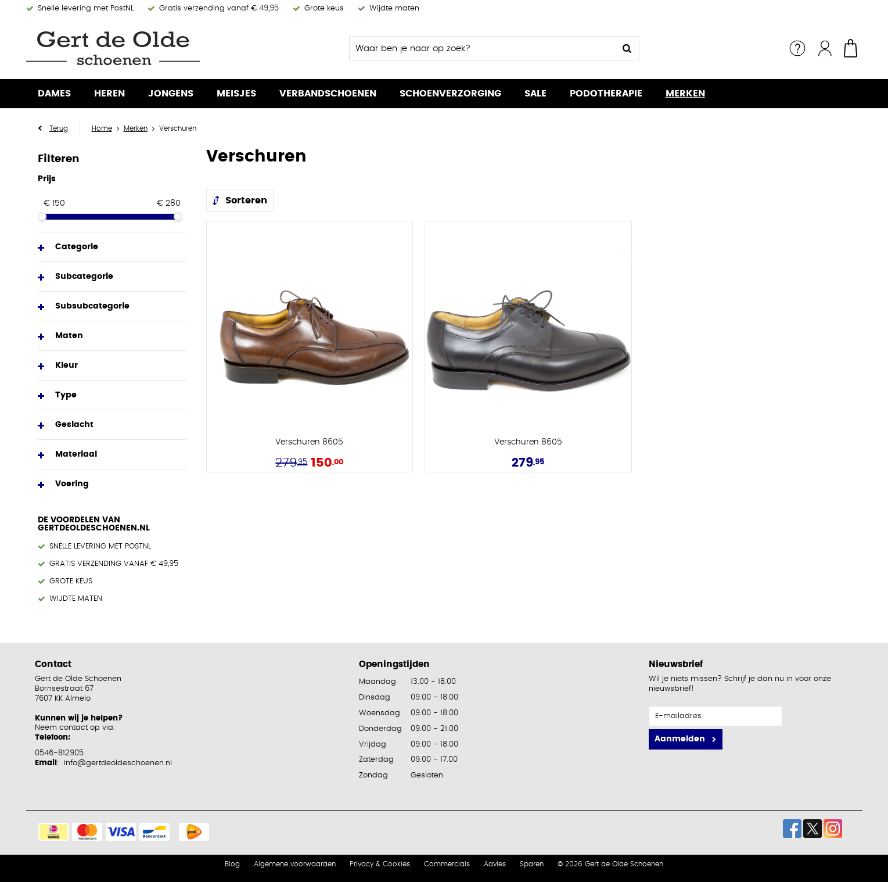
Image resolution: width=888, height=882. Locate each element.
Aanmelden (680, 739)
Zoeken (627, 48)
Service (797, 48)
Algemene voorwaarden (295, 864)
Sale (535, 93)
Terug (58, 128)
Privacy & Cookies (380, 864)
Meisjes (236, 93)
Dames (54, 93)
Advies (495, 864)
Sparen (532, 864)
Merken (685, 93)
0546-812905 (59, 753)
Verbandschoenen (327, 93)
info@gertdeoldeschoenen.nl (118, 763)
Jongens (170, 93)
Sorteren (246, 200)
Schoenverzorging (450, 93)
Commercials (447, 864)
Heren (109, 93)
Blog (232, 864)
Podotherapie (606, 93)
